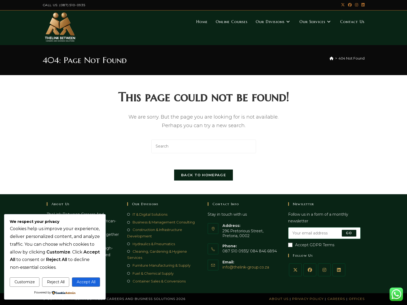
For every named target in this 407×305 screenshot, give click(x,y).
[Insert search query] (203, 146)
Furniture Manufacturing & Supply (161, 265)
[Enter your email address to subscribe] (324, 233)
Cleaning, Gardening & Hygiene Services (157, 254)
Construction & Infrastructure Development (154, 232)
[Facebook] (309, 269)
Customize (24, 282)
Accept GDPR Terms (311, 244)
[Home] (331, 58)
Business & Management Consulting (164, 222)
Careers (336, 299)
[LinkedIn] (338, 269)
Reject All (56, 282)
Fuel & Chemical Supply (153, 273)
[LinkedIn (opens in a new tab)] (362, 5)
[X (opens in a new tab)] (342, 5)
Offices (357, 299)
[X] (295, 269)
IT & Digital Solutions (150, 214)
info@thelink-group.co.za (245, 267)
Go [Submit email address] (349, 233)
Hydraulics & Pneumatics (154, 244)
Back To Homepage (203, 175)
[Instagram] (324, 269)
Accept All (86, 282)
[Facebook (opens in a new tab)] (349, 5)
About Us (278, 299)
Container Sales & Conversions (159, 281)
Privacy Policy (308, 299)
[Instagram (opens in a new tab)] (356, 5)
